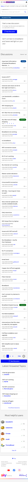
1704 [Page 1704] (19, 356)
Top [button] (15, 458)
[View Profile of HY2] (14, 101)
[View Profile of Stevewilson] (7, 396)
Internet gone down (8, 372)
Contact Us (24, 464)
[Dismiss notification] (26, 6)
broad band (5, 259)
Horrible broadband (8, 314)
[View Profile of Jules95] (15, 348)
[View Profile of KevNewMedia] (16, 67)
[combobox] (13, 12)
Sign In (26, 2)
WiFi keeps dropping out (10, 394)
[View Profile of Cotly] (15, 125)
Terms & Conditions (22, 461)
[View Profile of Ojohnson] (15, 206)
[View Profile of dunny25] (15, 326)
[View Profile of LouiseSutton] (16, 215)
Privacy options (4, 461)
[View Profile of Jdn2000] (6, 374)
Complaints (3, 464)
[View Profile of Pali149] (6, 381)
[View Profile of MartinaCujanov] (8, 389)
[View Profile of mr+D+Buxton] (16, 298)
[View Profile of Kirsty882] (15, 134)
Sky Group (3, 466)
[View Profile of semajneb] (15, 150)
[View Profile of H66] (14, 244)
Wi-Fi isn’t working (8, 156)
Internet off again (7, 401)
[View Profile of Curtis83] (15, 307)
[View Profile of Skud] (14, 143)
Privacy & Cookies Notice (6, 463)
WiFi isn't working (8, 380)
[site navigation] (2, 2)
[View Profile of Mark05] (14, 108)
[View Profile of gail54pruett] (16, 261)
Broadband (5, 285)
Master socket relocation (9, 173)
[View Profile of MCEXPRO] (15, 115)
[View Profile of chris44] (15, 279)
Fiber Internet (6, 277)
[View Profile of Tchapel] (14, 270)
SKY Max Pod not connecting (11, 113)
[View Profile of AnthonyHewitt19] (6, 225)
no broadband (6, 140)
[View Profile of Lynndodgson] (16, 253)
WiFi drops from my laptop (10, 221)
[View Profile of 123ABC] (14, 158)
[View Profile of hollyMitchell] (7, 403)
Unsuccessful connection (10, 182)
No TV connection (7, 251)
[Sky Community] (9, 2)
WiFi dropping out (7, 105)
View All (14, 450)
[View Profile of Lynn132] (15, 167)
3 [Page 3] (12, 356)
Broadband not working (9, 132)
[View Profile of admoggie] (15, 79)
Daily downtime (7, 212)
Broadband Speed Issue (9, 305)
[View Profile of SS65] (14, 337)
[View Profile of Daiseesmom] (16, 176)
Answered (22, 119)
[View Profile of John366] (15, 184)
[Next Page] (23, 356)
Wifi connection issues (9, 147)
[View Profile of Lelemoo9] (15, 233)
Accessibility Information (21, 463)
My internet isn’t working (10, 165)
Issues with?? (6, 77)
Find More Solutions (14, 408)
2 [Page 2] (10, 356)
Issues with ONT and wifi (9, 231)
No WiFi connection (8, 387)
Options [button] (22, 54)
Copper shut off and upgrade (11, 268)
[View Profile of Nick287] (14, 195)
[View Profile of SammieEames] (16, 288)
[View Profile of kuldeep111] (15, 316)
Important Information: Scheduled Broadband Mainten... (9, 63)
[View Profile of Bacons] (14, 90)
